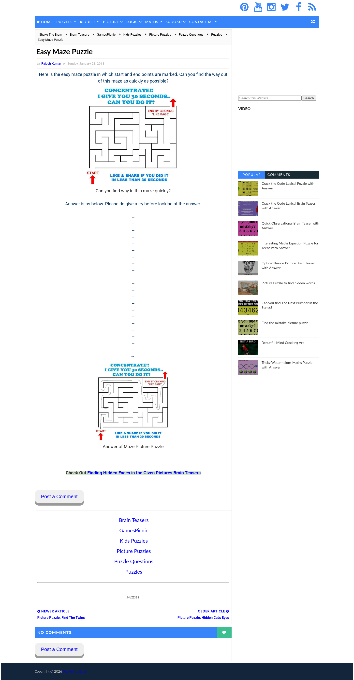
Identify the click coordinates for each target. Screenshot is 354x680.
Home (48, 22)
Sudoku (175, 22)
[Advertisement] (277, 60)
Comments (277, 174)
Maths (152, 22)
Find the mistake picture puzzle (284, 323)
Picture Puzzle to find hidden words (287, 283)
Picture (112, 22)
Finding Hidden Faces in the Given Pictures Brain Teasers (142, 472)
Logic (133, 22)
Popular (251, 174)
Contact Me (202, 22)
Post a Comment (60, 496)
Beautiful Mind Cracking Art (282, 342)
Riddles (89, 22)
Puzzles (66, 22)
